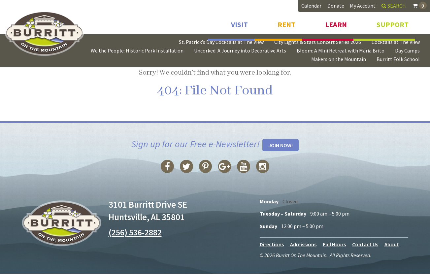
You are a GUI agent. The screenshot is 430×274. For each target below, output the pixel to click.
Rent (286, 22)
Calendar (311, 5)
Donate (335, 5)
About (391, 244)
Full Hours (334, 244)
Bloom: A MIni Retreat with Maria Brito (340, 50)
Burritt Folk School (398, 59)
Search (393, 5)
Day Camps (407, 50)
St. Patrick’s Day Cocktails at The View (221, 42)
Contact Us (365, 244)
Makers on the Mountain (338, 59)
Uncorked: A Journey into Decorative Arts (240, 50)
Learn (336, 22)
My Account (363, 5)
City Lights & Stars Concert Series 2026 (317, 42)
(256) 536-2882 (137, 232)
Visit (239, 22)
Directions (272, 244)
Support (393, 22)
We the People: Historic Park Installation (137, 50)
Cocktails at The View (396, 42)
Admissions (303, 244)
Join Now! (280, 145)
